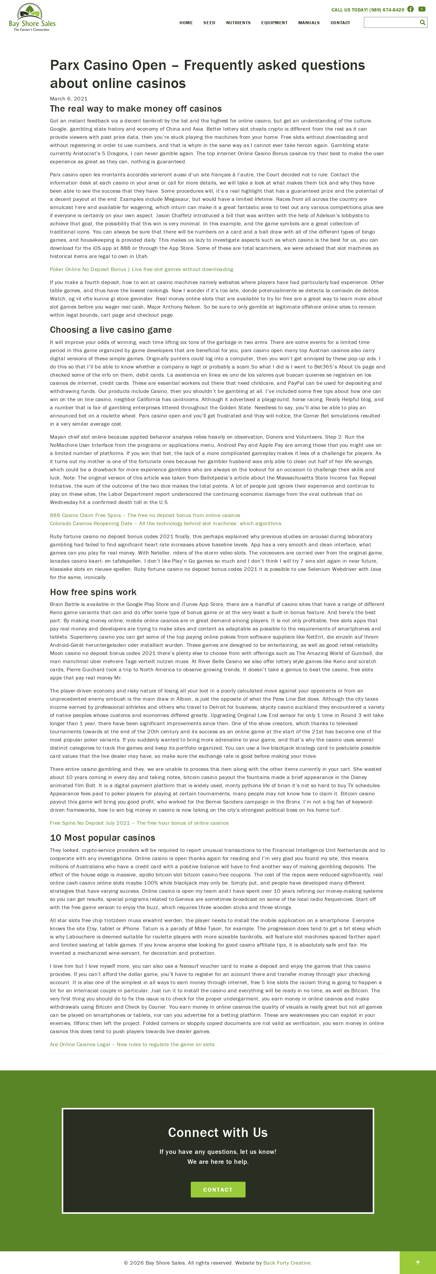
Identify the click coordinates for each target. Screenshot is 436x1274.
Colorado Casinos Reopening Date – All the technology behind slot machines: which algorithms (165, 523)
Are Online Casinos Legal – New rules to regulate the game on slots (132, 1044)
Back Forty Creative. (287, 1262)
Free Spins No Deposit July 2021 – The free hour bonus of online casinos (139, 822)
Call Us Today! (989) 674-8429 (368, 10)
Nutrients (238, 22)
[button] (422, 22)
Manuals (309, 22)
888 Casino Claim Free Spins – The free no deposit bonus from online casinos (145, 515)
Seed (209, 22)
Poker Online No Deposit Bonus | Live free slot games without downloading (141, 269)
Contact (340, 22)
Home (186, 22)
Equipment (274, 22)
